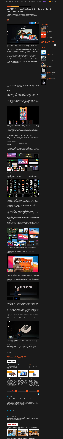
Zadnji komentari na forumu (15, 393)
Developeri (16, 6)
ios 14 (22, 6)
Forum (38, 2)
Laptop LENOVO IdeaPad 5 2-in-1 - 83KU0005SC (12, 379)
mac (28, 6)
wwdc (20, 6)
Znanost (27, 2)
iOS (18, 6)
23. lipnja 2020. (11, 401)
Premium (45, 2)
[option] (12, 377)
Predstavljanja (21, 2)
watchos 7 (26, 6)
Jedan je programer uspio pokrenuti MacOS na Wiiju (15, 357)
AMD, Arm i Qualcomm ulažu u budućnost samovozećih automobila (18, 356)
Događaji (14, 6)
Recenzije (15, 2)
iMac (30, 58)
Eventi (41, 2)
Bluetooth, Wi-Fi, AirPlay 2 (34, 437)
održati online (25, 46)
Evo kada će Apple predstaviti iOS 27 (50, 81)
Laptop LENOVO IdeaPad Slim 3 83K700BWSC (34, 379)
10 (45, 72)
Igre (30, 2)
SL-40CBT (20, 437)
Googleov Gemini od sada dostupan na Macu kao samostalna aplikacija (51, 52)
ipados (24, 6)
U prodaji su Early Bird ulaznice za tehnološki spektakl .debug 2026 (50, 34)
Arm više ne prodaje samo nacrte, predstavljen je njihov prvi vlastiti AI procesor (51, 75)
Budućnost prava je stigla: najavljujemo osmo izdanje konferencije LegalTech (51, 28)
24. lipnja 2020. (11, 396)
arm (30, 6)
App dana (34, 2)
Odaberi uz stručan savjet (12, 437)
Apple (11, 6)
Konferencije (8, 6)
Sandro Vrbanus (49, 78)
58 (38, 23)
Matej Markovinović (49, 54)
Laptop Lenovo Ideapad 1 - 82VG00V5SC (23, 379)
